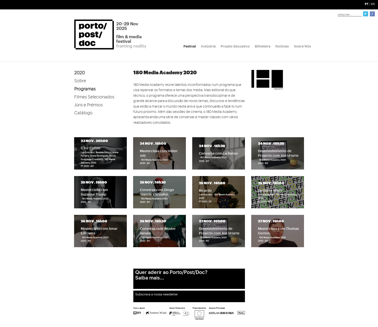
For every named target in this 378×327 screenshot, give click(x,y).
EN (373, 4)
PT (366, 4)
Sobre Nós (302, 46)
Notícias (282, 46)
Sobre (80, 81)
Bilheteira (262, 46)
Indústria (208, 46)
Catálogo (83, 113)
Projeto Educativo (235, 46)
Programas (84, 89)
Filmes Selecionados (94, 97)
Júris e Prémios (88, 105)
